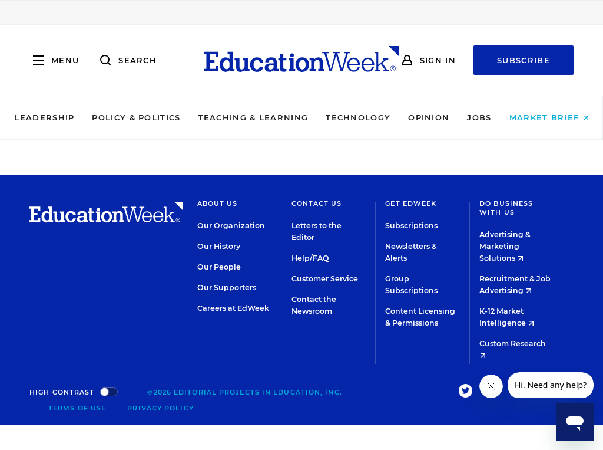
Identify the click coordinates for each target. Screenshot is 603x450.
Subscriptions (411, 225)
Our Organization (231, 225)
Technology (358, 117)
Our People (219, 266)
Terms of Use (77, 408)
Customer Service (324, 278)
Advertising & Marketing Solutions (505, 246)
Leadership (44, 117)
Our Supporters (226, 287)
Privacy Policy (160, 408)
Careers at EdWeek (233, 308)
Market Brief (549, 117)
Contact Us (316, 203)
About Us (217, 203)
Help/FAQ (310, 258)
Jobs (479, 117)
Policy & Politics (136, 117)
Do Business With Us (506, 207)
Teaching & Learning (253, 117)
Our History (218, 246)
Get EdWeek (410, 203)
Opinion (428, 117)
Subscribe (523, 60)
